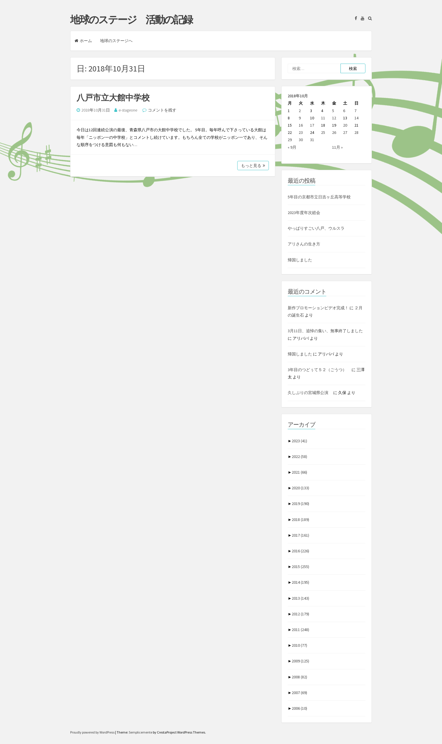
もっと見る (253, 165)
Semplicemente (140, 732)
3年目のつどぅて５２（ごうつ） (319, 369)
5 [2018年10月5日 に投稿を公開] (333, 110)
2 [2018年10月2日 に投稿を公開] (300, 110)
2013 (300, 598)
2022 (299, 456)
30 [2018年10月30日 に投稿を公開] (301, 139)
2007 (299, 692)
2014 (300, 582)
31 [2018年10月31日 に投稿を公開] (312, 139)
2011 (300, 629)
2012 (300, 614)
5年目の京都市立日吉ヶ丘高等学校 (319, 197)
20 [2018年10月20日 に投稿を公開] (345, 125)
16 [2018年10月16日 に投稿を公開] (301, 125)
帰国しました (300, 260)
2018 (300, 519)
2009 (300, 661)
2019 (300, 503)
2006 (299, 708)
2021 (299, 472)
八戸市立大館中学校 (113, 97)
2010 (299, 645)
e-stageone (128, 110)
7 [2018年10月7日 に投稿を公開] (355, 110)
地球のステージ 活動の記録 (131, 19)
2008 (299, 677)
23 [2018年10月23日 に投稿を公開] (301, 132)
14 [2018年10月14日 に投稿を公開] (356, 118)
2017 (300, 535)
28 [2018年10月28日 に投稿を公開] (356, 132)
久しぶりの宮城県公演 (310, 392)
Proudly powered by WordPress (92, 732)
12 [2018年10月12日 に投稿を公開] (334, 118)
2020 (300, 487)
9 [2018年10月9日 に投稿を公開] (300, 118)
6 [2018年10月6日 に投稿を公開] (344, 110)
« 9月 (292, 147)
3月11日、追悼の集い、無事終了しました (325, 330)
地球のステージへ (116, 40)
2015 (300, 566)
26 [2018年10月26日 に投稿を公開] (334, 132)
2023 (299, 440)
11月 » (337, 147)
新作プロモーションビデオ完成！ (318, 307)
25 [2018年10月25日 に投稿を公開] (323, 132)
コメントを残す (162, 110)
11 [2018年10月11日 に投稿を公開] (323, 118)
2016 (300, 550)
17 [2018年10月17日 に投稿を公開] (312, 125)
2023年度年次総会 (304, 212)
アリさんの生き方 (304, 244)
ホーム (83, 40)
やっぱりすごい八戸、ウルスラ (316, 228)
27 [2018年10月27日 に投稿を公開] (345, 132)
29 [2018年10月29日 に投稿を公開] (290, 139)
